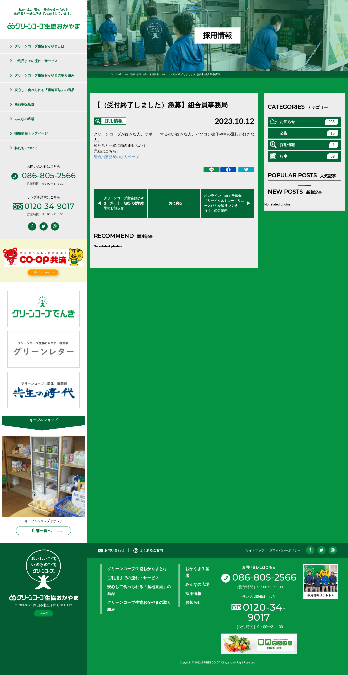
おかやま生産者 (197, 572)
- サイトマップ (254, 551)
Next (82, 480)
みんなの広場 (24, 119)
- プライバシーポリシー (283, 551)
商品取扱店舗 (24, 104)
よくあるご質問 (148, 551)
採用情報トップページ (31, 133)
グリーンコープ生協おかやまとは (39, 46)
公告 (309, 133)
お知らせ (309, 122)
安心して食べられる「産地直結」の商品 (44, 90)
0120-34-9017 (264, 612)
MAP (44, 614)
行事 (309, 156)
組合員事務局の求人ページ (116, 157)
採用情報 (114, 121)
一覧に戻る (174, 203)
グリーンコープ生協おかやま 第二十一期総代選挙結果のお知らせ (124, 203)
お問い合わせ (111, 551)
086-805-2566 (258, 577)
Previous (4, 480)
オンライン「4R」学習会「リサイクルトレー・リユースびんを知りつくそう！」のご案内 (224, 203)
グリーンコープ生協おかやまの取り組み (44, 75)
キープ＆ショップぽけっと (43, 521)
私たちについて (26, 148)
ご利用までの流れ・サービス (36, 61)
